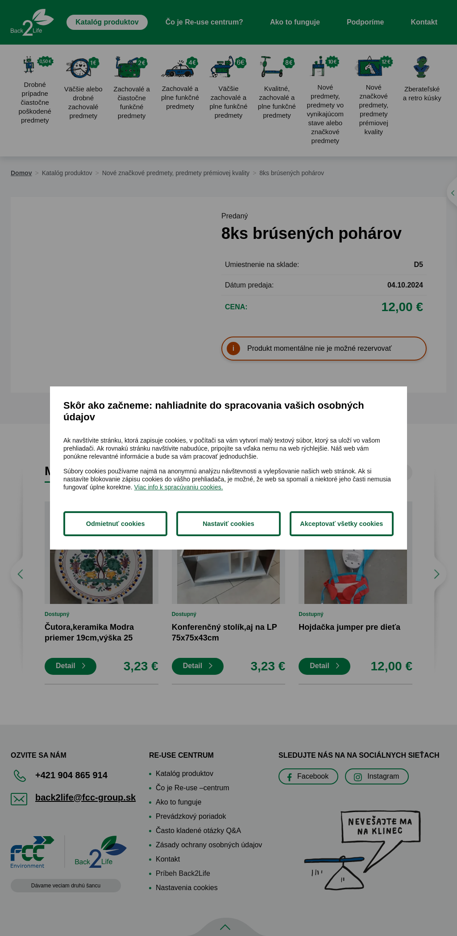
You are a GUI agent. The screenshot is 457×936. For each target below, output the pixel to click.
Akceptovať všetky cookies (341, 523)
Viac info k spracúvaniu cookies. (178, 487)
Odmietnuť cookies (115, 523)
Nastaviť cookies (228, 523)
